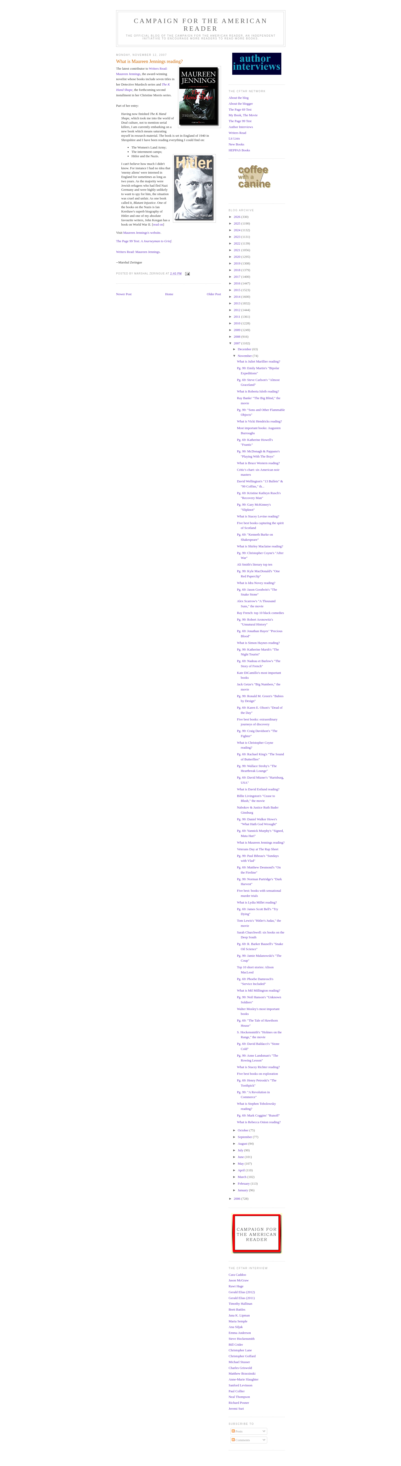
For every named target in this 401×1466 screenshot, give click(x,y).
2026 (237, 217)
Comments (241, 1440)
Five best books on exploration (257, 1074)
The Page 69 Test (240, 109)
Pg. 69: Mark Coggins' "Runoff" (258, 1115)
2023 (237, 237)
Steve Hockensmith (241, 1339)
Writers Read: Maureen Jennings (138, 252)
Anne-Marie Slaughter (244, 1379)
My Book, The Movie (243, 115)
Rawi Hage (236, 1286)
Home (169, 294)
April (242, 1170)
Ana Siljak (236, 1327)
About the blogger (241, 103)
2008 (237, 336)
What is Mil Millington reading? (258, 990)
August (243, 1143)
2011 (237, 316)
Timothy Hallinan (240, 1303)
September (245, 1137)
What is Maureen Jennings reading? (260, 842)
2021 (237, 250)
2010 (237, 323)
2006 (237, 1199)
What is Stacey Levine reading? (258, 516)
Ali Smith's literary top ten (254, 564)
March (242, 1177)
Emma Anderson (240, 1333)
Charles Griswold (240, 1368)
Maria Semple (238, 1321)
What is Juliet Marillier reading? (258, 361)
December (245, 349)
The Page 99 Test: (128, 241)
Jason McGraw (239, 1280)
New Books (236, 144)
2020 (237, 257)
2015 (237, 290)
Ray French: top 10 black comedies (260, 613)
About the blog (239, 98)
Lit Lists (234, 138)
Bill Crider (236, 1344)
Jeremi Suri (236, 1408)
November (245, 356)
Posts (237, 1431)
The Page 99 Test (240, 121)
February (244, 1183)
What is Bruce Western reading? (258, 463)
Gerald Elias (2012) (242, 1292)
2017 (237, 277)
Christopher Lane (240, 1350)
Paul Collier (236, 1391)
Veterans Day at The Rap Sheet (257, 849)
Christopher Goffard (242, 1356)
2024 (237, 230)
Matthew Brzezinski (242, 1373)
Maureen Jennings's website (141, 233)
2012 (237, 310)
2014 (237, 297)
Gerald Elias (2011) (242, 1298)
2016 (237, 283)
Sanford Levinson (240, 1385)
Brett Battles (237, 1309)
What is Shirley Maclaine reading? (260, 546)
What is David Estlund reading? (258, 789)
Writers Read (237, 133)
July (241, 1150)
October (243, 1130)
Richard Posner (239, 1403)
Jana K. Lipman (239, 1315)
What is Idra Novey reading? (256, 583)
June (241, 1157)
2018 (237, 270)
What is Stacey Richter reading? (258, 1067)
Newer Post (123, 294)
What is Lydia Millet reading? (257, 902)
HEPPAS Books (239, 150)
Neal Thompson (239, 1397)
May (241, 1163)
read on (158, 224)
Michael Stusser (239, 1362)
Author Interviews (241, 127)
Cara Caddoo (237, 1275)
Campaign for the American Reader (201, 24)
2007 (237, 343)
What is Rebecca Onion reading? (259, 1122)
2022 (237, 243)
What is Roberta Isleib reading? (258, 391)
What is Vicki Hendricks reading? (259, 421)
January (243, 1190)
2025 (237, 223)
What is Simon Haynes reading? (258, 643)
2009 (237, 330)
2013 (237, 303)
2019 (237, 263)
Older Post (214, 294)
